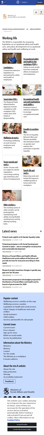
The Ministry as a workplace (14, 356)
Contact (6, 351)
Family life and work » (29, 171)
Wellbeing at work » (11, 137)
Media (39, 2)
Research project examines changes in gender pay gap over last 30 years (21, 271)
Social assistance (10, 314)
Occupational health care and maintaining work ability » (31, 101)
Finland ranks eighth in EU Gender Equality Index (21, 237)
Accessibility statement (13, 377)
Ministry (6, 348)
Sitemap (6, 374)
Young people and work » (10, 163)
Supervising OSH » (10, 98)
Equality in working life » (31, 130)
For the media (9, 353)
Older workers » (10, 204)
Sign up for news (10, 332)
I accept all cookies (22, 424)
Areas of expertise (35, 29)
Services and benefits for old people (18, 319)
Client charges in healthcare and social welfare (19, 310)
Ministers (7, 346)
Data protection (9, 371)
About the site (9, 369)
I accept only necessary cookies (22, 429)
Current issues (9, 327)
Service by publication (12, 338)
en (27, 29)
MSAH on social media (12, 335)
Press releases (9, 330)
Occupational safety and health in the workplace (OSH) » (31, 61)
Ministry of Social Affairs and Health (13, 29)
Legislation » (8, 67)
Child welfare (8, 317)
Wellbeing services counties (14, 304)
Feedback (9, 381)
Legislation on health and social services (19, 306)
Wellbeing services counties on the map (19, 301)
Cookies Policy (13, 420)
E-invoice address (10, 359)
